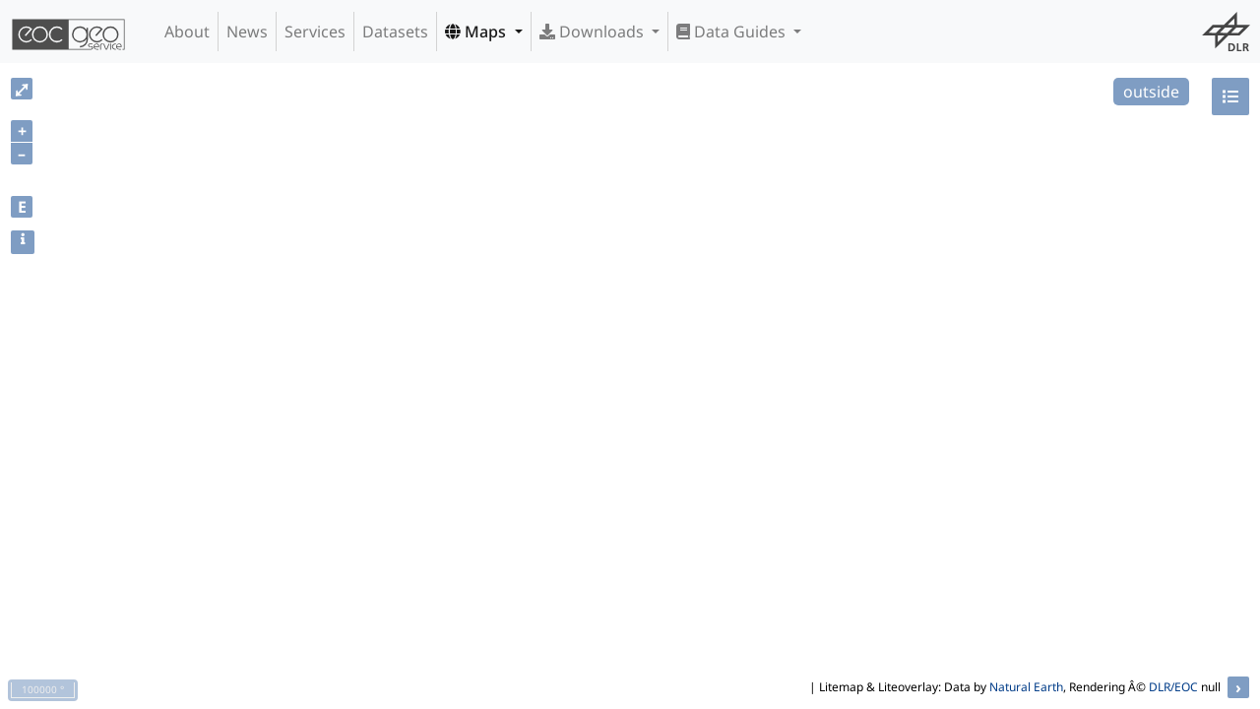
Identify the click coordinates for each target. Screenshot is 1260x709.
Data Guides (732, 31)
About (187, 31)
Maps (477, 31)
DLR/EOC (1173, 686)
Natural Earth (1026, 686)
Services (315, 31)
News (247, 31)
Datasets (395, 31)
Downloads (593, 31)
